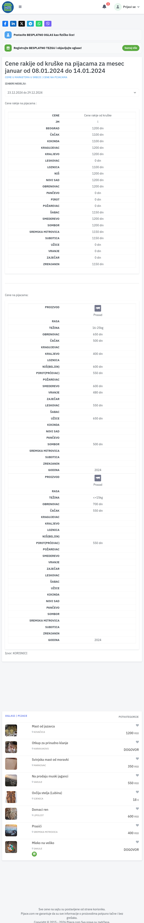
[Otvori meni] (20, 7)
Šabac (55, 412)
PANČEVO (53, 193)
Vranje (53, 392)
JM (58, 122)
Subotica (52, 457)
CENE (55, 115)
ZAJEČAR (53, 257)
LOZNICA (53, 167)
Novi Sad (53, 431)
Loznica (53, 360)
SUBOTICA (52, 238)
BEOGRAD (53, 128)
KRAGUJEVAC (50, 148)
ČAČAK (55, 134)
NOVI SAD (53, 180)
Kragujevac (50, 347)
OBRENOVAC (51, 186)
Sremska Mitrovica (44, 451)
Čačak (55, 341)
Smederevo (51, 386)
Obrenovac (51, 334)
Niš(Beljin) (51, 366)
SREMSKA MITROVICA (44, 232)
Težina (54, 328)
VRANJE (53, 251)
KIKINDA (53, 141)
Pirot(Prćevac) (48, 373)
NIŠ (57, 173)
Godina (53, 470)
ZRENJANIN (51, 264)
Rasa (55, 321)
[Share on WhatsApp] (39, 24)
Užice (55, 418)
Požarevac (51, 379)
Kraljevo (52, 354)
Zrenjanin (51, 463)
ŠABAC (55, 212)
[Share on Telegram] (30, 24)
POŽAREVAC (51, 206)
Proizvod (52, 307)
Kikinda (53, 425)
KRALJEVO (52, 154)
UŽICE (55, 245)
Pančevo (53, 437)
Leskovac (52, 405)
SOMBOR (53, 225)
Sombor (53, 444)
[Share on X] (21, 24)
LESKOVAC (52, 160)
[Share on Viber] (47, 24)
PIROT (55, 199)
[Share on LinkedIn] (13, 24)
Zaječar (53, 399)
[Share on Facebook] (5, 24)
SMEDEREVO (51, 219)
